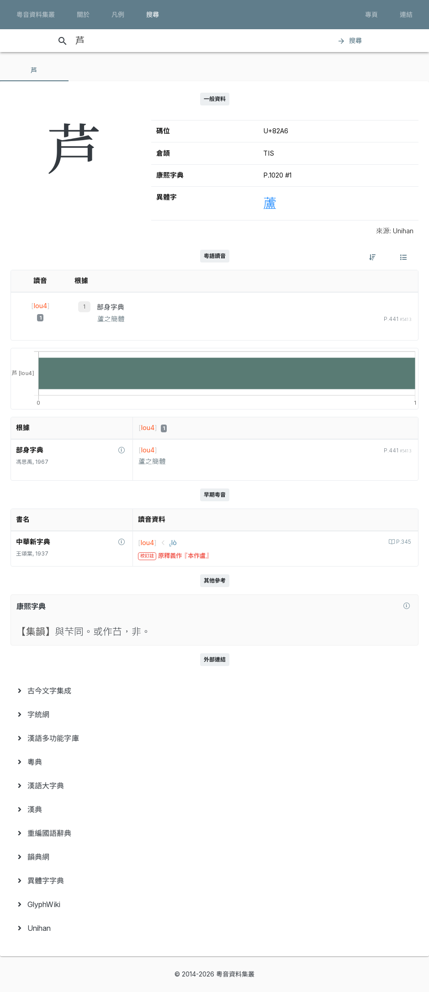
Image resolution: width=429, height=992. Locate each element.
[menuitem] (214, 691)
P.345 (403, 542)
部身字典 (110, 307)
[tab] (34, 70)
